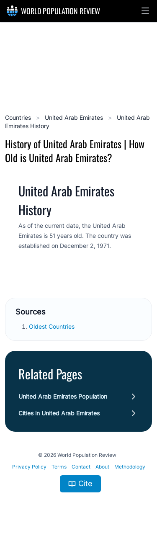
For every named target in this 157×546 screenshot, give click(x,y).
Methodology (129, 467)
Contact (81, 467)
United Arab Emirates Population (62, 396)
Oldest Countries (52, 326)
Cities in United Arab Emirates (59, 413)
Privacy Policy (29, 467)
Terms (59, 467)
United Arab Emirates (75, 117)
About (102, 467)
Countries (19, 117)
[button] (145, 11)
